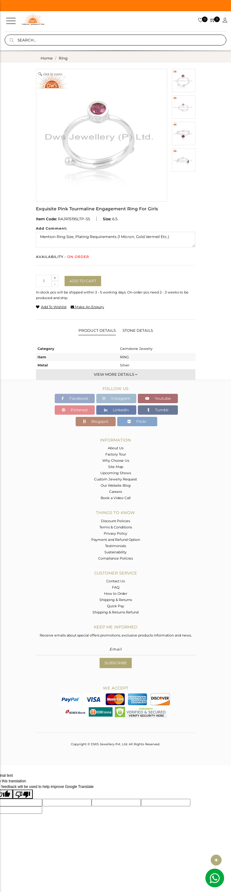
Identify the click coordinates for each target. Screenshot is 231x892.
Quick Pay (115, 606)
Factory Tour (115, 454)
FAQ (115, 587)
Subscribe (115, 663)
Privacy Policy (115, 533)
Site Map (115, 467)
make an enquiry (87, 307)
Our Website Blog (116, 485)
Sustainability (115, 552)
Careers (115, 491)
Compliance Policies (115, 558)
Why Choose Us (115, 460)
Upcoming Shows (115, 473)
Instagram (116, 398)
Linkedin (116, 410)
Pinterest (75, 410)
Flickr (137, 421)
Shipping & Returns (115, 600)
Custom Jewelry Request (115, 479)
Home (47, 58)
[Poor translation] (23, 794)
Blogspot (95, 421)
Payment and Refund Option (115, 539)
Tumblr (158, 410)
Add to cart (82, 281)
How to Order (115, 593)
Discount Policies (115, 521)
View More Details (116, 374)
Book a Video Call (116, 498)
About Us (115, 448)
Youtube (158, 398)
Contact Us (115, 581)
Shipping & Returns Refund (115, 612)
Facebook (75, 398)
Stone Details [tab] (138, 330)
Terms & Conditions (115, 527)
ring (63, 58)
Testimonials (115, 546)
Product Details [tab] (97, 330)
